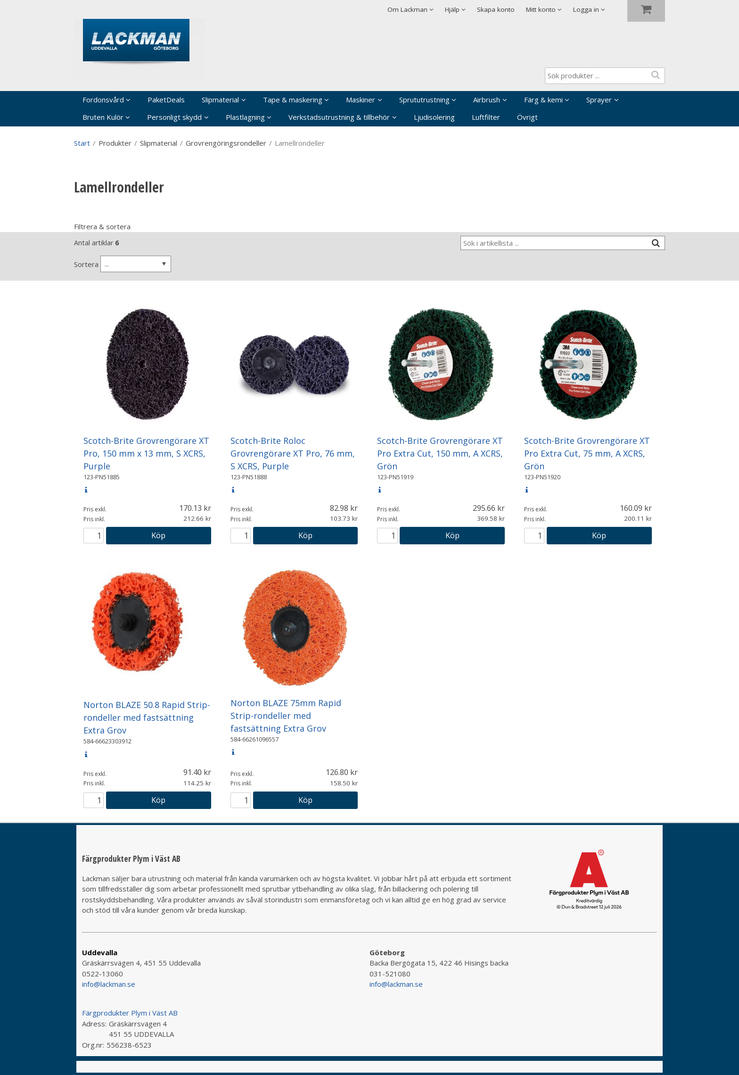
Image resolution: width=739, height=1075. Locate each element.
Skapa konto (496, 9)
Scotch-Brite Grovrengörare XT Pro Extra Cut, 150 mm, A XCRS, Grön (440, 453)
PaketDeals (166, 99)
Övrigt (527, 117)
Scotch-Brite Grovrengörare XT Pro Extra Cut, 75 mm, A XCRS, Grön (587, 453)
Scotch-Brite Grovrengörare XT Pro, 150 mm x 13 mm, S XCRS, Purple (146, 453)
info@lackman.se (108, 984)
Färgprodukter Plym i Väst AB (130, 1012)
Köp (158, 535)
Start (82, 143)
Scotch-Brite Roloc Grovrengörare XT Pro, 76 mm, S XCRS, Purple (292, 453)
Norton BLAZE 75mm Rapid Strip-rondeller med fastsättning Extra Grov (285, 715)
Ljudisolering (434, 117)
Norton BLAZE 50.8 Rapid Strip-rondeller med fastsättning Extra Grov (146, 717)
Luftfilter (486, 117)
